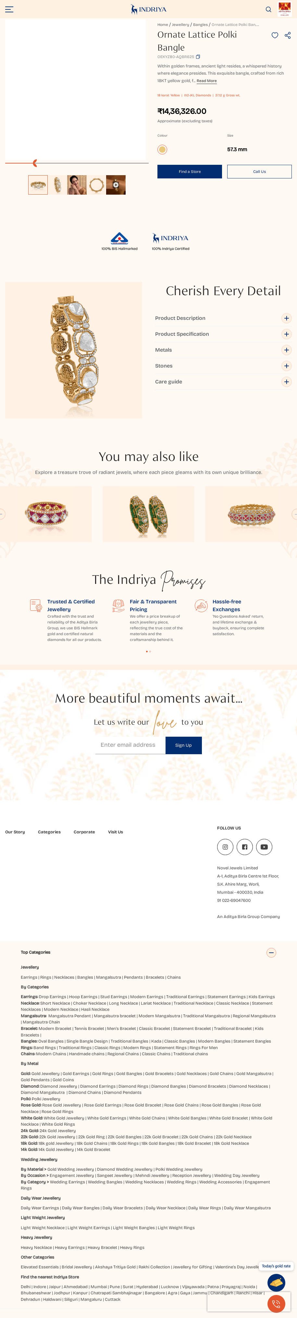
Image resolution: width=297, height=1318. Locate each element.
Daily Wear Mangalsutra (247, 1214)
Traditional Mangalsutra (206, 1022)
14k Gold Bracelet (93, 1156)
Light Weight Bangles (134, 1234)
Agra (172, 1299)
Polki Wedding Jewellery (179, 1176)
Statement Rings (170, 1054)
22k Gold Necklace (234, 1143)
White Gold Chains (147, 1124)
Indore (39, 1293)
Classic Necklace (232, 1009)
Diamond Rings (133, 1092)
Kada (156, 1047)
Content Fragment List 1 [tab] (147, 651)
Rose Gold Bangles (220, 1111)
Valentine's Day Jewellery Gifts (244, 1273)
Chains (174, 983)
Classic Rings (107, 1054)
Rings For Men (204, 1054)
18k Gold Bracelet (194, 1150)
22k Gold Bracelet (161, 1143)
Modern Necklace (61, 1016)
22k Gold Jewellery (57, 1143)
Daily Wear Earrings (40, 1214)
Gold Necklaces (192, 1080)
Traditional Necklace (193, 1009)
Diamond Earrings (98, 1092)
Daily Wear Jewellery (41, 1204)
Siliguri (71, 1306)
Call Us (259, 171)
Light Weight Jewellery (43, 1224)
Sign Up (183, 745)
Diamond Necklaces (248, 1092)
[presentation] (249, 1302)
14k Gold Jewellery (56, 1156)
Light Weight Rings (176, 1234)
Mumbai (99, 1293)
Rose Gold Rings (57, 1118)
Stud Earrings (113, 1003)
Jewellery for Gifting (192, 1273)
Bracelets (155, 983)
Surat (128, 1293)
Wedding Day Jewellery (237, 1182)
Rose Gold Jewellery (61, 1111)
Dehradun (30, 1306)
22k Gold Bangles (125, 1143)
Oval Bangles (51, 1047)
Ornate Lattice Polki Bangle (236, 24)
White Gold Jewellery (64, 1124)
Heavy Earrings (70, 1254)
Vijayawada (193, 1293)
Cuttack (112, 1306)
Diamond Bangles (168, 1092)
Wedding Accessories (220, 1188)
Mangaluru (91, 1306)
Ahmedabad (76, 1293)
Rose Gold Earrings (102, 1111)
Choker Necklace (89, 1009)
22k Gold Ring (91, 1143)
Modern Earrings (146, 1003)
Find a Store (190, 171)
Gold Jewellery (45, 1080)
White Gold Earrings (106, 1124)
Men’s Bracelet (121, 1035)
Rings (45, 983)
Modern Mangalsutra (159, 1022)
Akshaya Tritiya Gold (115, 1273)
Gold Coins (63, 1086)
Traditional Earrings (185, 1003)
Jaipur (55, 1293)
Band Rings (44, 1054)
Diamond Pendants (123, 1099)
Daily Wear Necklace (165, 1214)
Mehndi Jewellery (152, 1182)
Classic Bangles (179, 1047)
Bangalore (155, 1299)
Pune (115, 1293)
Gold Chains (221, 1080)
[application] (75, 89)
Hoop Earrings (83, 1003)
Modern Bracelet (55, 1035)
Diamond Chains (84, 1099)
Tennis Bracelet (89, 1035)
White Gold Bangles (187, 1124)
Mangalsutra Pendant (69, 1022)
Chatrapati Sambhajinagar (116, 1299)
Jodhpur (62, 1299)
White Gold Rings (58, 1130)
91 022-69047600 (234, 900)
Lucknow (170, 1293)
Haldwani (52, 1306)
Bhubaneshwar (36, 1299)
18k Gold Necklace (231, 1150)
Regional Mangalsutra (254, 1022)
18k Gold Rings (124, 1150)
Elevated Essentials (40, 1273)
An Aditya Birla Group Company (248, 916)
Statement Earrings (226, 1003)
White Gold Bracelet (228, 1124)
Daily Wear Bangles (81, 1214)
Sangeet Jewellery (114, 1182)
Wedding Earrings (67, 1188)
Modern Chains (51, 1060)
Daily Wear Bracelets (123, 1214)
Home (162, 24)
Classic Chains (156, 1060)
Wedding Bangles (105, 1188)
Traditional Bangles (129, 1047)
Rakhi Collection (154, 1273)
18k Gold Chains (92, 1150)
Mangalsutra (108, 983)
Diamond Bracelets (207, 1092)
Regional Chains (123, 1060)
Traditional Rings (75, 1054)
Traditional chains (190, 1060)
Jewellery (180, 24)
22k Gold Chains (197, 1143)
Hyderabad (147, 1293)
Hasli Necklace (95, 1016)
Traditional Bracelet (233, 1035)
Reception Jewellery (191, 1182)
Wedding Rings (181, 1188)
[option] (38, 185)
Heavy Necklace (36, 1254)
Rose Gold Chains (181, 1111)
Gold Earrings (76, 1080)
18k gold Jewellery (56, 1150)
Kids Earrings (262, 1003)
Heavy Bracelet (102, 1254)
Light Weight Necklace (43, 1234)
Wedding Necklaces (144, 1188)
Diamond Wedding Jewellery (125, 1176)
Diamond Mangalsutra (43, 1099)
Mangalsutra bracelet (115, 1022)
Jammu (200, 1299)
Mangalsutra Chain (41, 1028)
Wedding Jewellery (39, 1166)
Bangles (200, 24)
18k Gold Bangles (158, 1150)
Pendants (133, 983)
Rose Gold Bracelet (142, 1111)
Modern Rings (137, 1054)
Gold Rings (102, 1080)
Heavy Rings (132, 1254)
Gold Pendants (35, 1086)
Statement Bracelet (192, 1035)
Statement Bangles (252, 1047)
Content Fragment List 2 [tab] (150, 651)
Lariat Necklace (156, 1009)
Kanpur (80, 1299)
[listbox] (77, 182)
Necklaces (64, 983)
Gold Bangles (129, 1080)
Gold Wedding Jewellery (70, 1176)
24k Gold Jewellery (58, 1137)
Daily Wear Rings (204, 1214)
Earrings (29, 983)
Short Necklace (55, 1009)
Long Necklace (123, 1009)
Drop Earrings (52, 1003)
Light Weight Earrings (89, 1234)
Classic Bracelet (154, 1035)
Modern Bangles (214, 1047)
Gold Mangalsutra (253, 1080)
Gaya (185, 1299)
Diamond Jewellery (58, 1092)
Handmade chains (87, 1060)
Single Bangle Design (87, 1047)
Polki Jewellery (46, 1105)
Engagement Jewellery (72, 1182)
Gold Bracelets (159, 1080)
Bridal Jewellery (77, 1273)
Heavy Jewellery (36, 1244)
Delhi (26, 1293)
